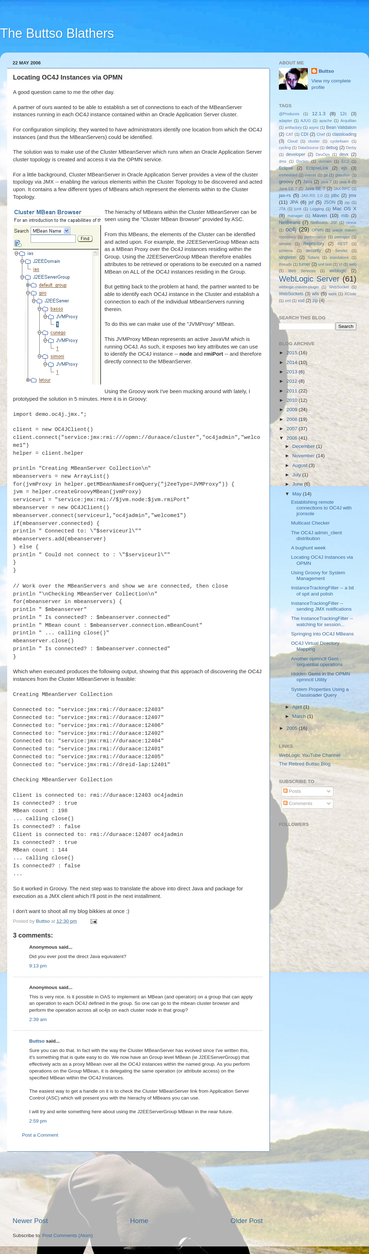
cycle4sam (339, 141)
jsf (311, 202)
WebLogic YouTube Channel (309, 755)
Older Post (247, 1220)
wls (315, 293)
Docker (302, 161)
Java (307, 181)
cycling (285, 147)
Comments (297, 803)
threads (285, 264)
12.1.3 (319, 113)
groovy (286, 181)
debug (332, 147)
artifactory (293, 127)
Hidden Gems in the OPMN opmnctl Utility (320, 676)
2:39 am (38, 1019)
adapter (285, 120)
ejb (344, 168)
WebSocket (339, 287)
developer (295, 154)
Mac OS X (344, 208)
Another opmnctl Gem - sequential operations (317, 661)
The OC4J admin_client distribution (316, 535)
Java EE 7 (288, 188)
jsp (347, 202)
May (297, 493)
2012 (292, 381)
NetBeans (289, 222)
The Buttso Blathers (57, 33)
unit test (325, 264)
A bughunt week (308, 547)
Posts (292, 791)
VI (340, 264)
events (310, 175)
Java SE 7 (315, 188)
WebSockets (291, 293)
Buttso (37, 1041)
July (297, 474)
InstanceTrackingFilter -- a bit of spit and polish (322, 590)
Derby (351, 147)
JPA (294, 202)
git (326, 175)
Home (139, 1220)
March (299, 716)
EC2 (345, 161)
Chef (321, 134)
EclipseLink (317, 168)
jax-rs (285, 195)
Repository (313, 243)
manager (295, 216)
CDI (304, 134)
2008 (292, 419)
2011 (292, 391)
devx (344, 154)
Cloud (292, 141)
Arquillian (348, 120)
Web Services (302, 271)
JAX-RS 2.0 (312, 195)
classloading (344, 134)
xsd (301, 300)
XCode (350, 294)
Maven (319, 215)
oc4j (291, 229)
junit (297, 209)
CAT (289, 134)
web (352, 264)
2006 (292, 438)
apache (325, 120)
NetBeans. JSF (324, 222)
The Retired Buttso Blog (304, 764)
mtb (344, 215)
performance (315, 237)
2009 (292, 409)
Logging (317, 209)
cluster (314, 141)
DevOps (323, 154)
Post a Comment (40, 1135)
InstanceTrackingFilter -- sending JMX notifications (321, 606)
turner (304, 264)
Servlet (341, 250)
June (298, 484)
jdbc (335, 195)
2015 (292, 352)
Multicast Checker (310, 523)
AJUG (306, 120)
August (300, 465)
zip (315, 300)
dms (282, 161)
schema (286, 250)
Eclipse (286, 168)
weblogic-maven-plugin (299, 287)
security (313, 250)
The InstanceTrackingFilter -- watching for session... (322, 621)
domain (325, 161)
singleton (288, 257)
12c (343, 113)
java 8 (344, 182)
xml (288, 300)
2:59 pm (38, 1121)
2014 (292, 362)
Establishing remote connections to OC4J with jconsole (321, 507)
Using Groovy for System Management (318, 575)
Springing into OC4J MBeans (322, 634)
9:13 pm (38, 965)
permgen (342, 237)
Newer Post (30, 1220)
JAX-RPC (342, 188)
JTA (282, 209)
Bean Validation (341, 127)
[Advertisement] (138, 1183)
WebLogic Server (309, 278)
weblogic (337, 270)
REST (343, 244)
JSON (329, 202)
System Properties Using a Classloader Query (320, 692)
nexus (351, 222)
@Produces (289, 114)
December (304, 446)
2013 (292, 371)
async (314, 127)
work (333, 294)
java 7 (326, 182)
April (297, 707)
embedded (288, 175)
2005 (292, 728)
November (304, 455)
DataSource (308, 147)
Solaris (314, 257)
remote (285, 244)
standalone (339, 257)
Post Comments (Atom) (68, 1235)
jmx (352, 195)
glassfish (342, 175)
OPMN (317, 230)
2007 (292, 428)
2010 (292, 400)
